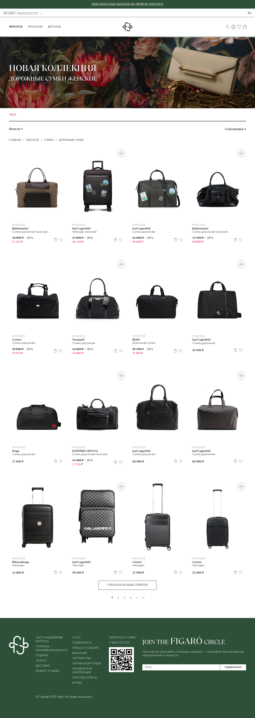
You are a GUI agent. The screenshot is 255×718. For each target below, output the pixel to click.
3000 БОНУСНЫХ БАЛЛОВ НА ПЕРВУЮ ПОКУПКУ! (127, 4)
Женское (16, 27)
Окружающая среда (86, 663)
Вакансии (79, 653)
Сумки (48, 140)
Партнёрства (81, 658)
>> (143, 597)
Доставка (43, 666)
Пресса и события (85, 648)
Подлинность (82, 643)
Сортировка (234, 129)
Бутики (77, 683)
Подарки (42, 655)
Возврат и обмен (48, 671)
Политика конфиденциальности (51, 648)
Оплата (41, 660)
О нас (76, 637)
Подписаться (233, 667)
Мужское (35, 27)
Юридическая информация (82, 671)
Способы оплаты (84, 677)
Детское (54, 27)
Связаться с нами (122, 637)
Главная (15, 140)
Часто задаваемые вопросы (49, 639)
